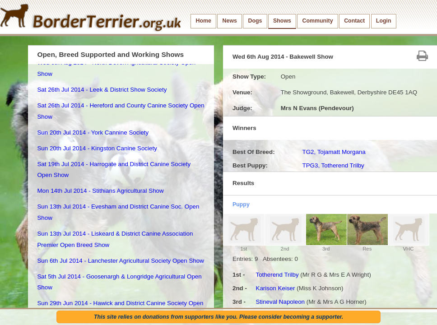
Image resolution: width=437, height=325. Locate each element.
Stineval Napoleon (280, 301)
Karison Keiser (275, 288)
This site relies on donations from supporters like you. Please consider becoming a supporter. (218, 317)
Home (203, 21)
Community (317, 21)
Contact (354, 21)
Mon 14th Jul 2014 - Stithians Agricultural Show (100, 190)
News (230, 21)
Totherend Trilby (277, 274)
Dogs (255, 21)
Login (383, 21)
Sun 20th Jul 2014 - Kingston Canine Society (97, 148)
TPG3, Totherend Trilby (333, 165)
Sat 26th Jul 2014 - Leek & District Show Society (102, 89)
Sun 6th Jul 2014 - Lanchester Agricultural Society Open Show (120, 260)
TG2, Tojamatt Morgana (333, 152)
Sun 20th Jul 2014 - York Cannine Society (93, 132)
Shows (282, 21)
